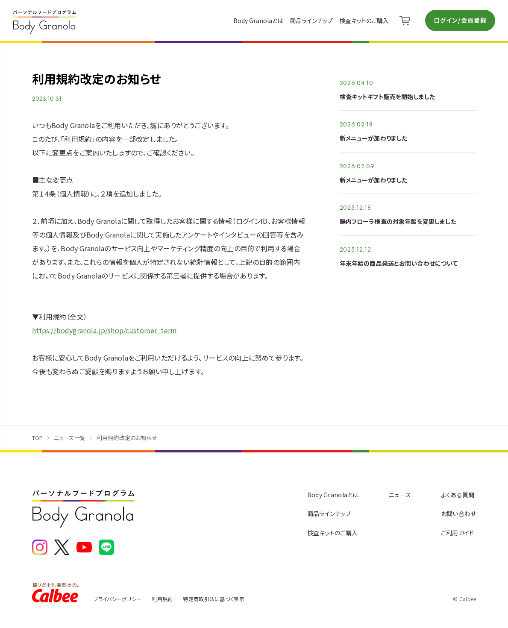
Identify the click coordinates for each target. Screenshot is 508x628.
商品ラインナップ (311, 20)
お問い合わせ (458, 513)
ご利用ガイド (457, 532)
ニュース (400, 494)
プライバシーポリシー (118, 598)
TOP (37, 438)
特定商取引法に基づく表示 (213, 598)
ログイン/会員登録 (460, 20)
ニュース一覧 (69, 438)
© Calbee (464, 598)
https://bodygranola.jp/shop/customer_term (104, 330)
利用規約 (162, 598)
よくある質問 (458, 494)
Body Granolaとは (258, 20)
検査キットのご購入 (364, 20)
